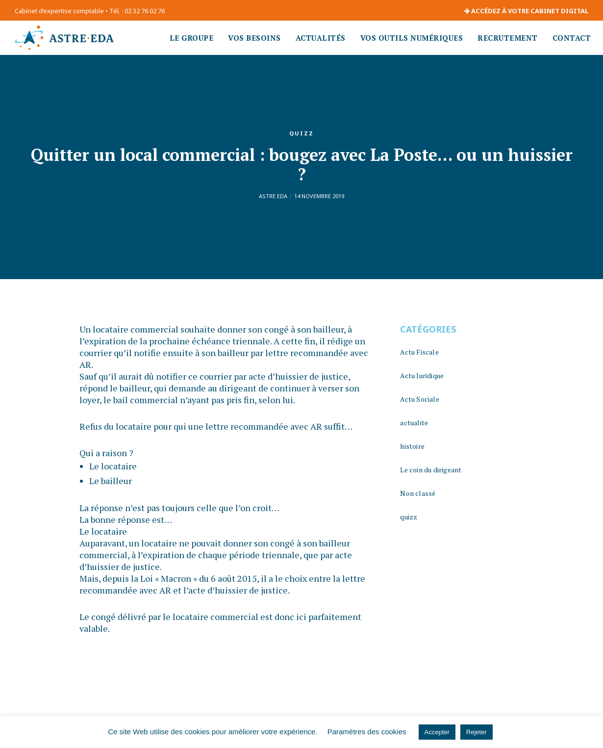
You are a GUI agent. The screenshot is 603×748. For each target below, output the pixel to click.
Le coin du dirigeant (430, 469)
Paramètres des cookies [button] (366, 731)
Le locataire (113, 466)
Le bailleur (110, 481)
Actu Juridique (422, 375)
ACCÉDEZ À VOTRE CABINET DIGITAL (526, 10)
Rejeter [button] (476, 732)
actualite (414, 422)
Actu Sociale (419, 399)
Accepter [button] (437, 732)
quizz (301, 133)
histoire (412, 446)
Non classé (417, 493)
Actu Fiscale (419, 352)
